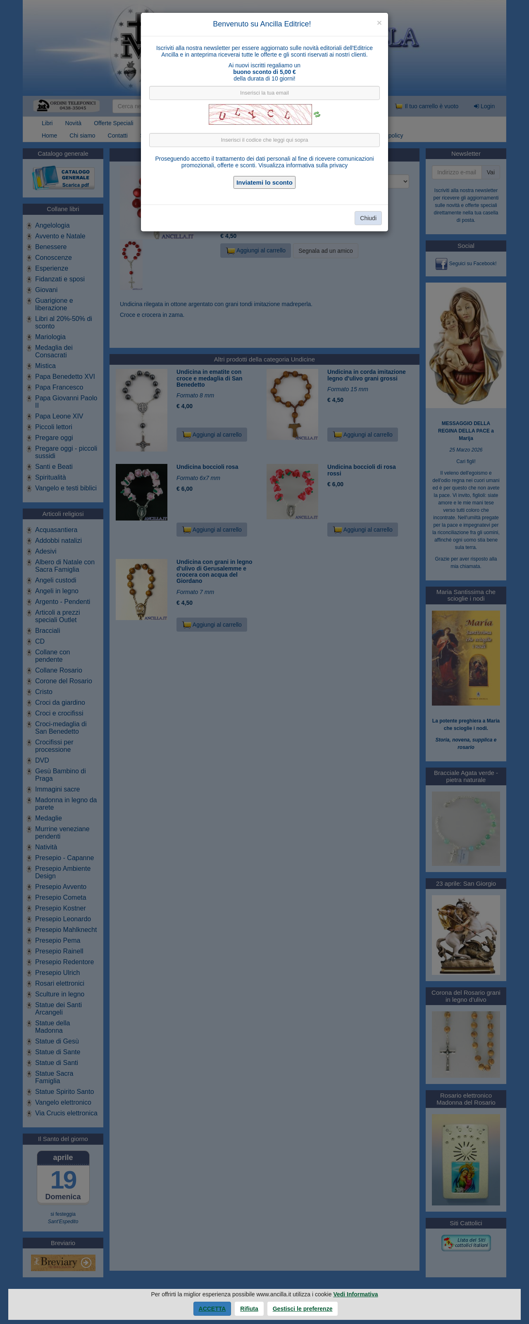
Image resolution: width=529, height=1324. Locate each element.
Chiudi (368, 218)
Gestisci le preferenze (303, 1308)
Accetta (212, 1308)
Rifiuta (249, 1308)
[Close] (379, 22)
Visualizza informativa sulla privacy (303, 165)
